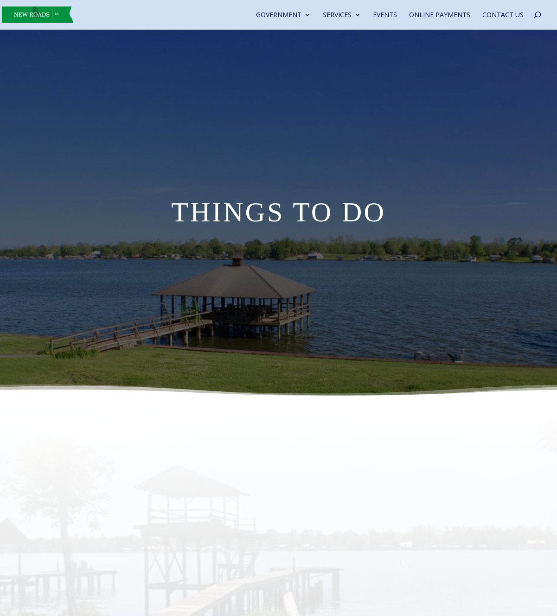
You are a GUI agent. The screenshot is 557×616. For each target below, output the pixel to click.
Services (337, 15)
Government (278, 15)
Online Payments (439, 15)
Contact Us (503, 15)
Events (385, 15)
